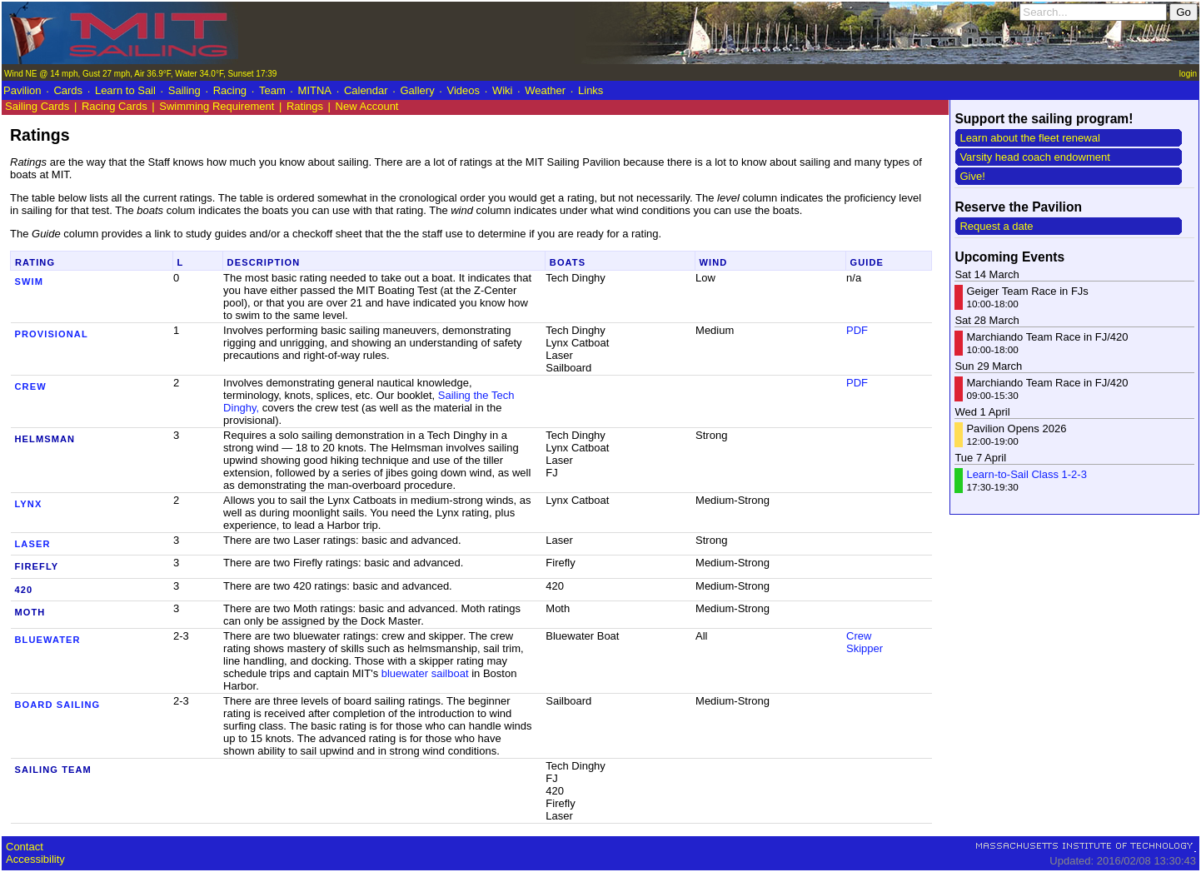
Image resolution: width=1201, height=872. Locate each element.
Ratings (305, 106)
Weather (545, 90)
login (1188, 73)
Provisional (51, 334)
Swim (29, 282)
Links (590, 90)
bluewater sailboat (425, 673)
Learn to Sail (125, 90)
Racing (230, 90)
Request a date (996, 226)
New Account (367, 106)
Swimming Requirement (216, 106)
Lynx (28, 504)
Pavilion (22, 90)
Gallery (417, 90)
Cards (67, 90)
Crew (31, 386)
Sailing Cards (38, 106)
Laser (33, 544)
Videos (464, 90)
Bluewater (48, 640)
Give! (971, 176)
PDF (857, 330)
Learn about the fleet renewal (1029, 138)
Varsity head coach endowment (1034, 157)
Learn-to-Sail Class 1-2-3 (1026, 474)
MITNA (314, 90)
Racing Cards (114, 106)
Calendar (366, 90)
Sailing (184, 90)
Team (272, 90)
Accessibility (35, 859)
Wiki (502, 90)
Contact (24, 846)
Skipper (864, 648)
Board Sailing (58, 705)
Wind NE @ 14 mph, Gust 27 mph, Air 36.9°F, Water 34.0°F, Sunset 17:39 (140, 73)
